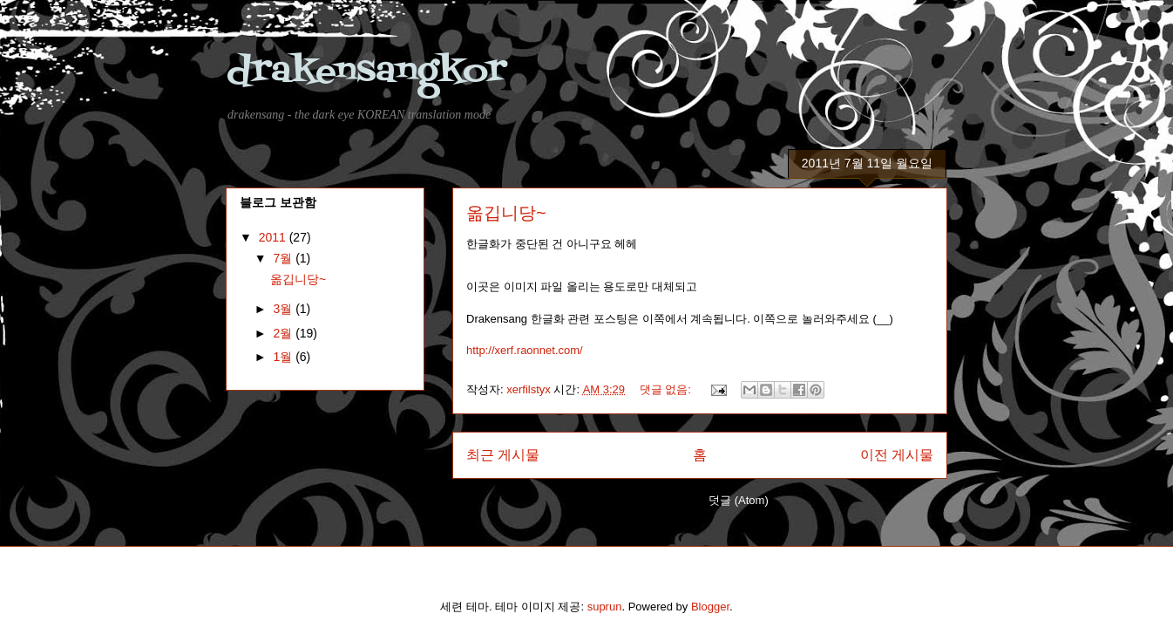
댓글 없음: (667, 389)
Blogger (710, 606)
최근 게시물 (502, 454)
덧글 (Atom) (739, 500)
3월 (284, 309)
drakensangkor (366, 72)
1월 (284, 357)
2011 (274, 237)
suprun (604, 606)
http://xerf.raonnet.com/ (524, 350)
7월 (284, 258)
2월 (284, 333)
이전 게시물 (896, 454)
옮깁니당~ (506, 212)
